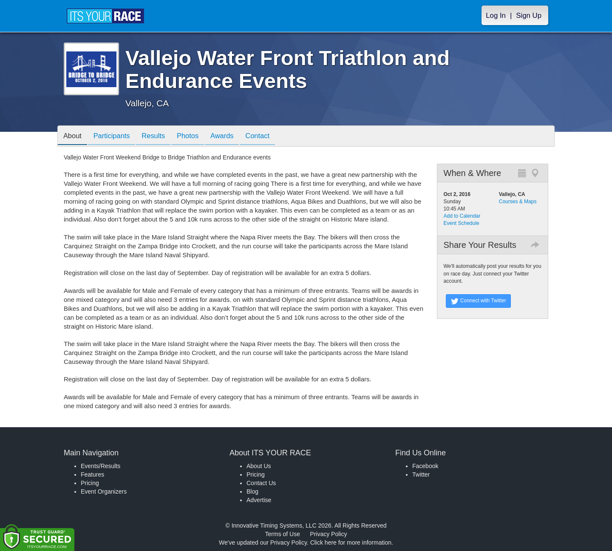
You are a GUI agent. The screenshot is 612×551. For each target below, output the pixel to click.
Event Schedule (461, 223)
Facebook (425, 466)
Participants (115, 137)
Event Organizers (104, 491)
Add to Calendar (462, 216)
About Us (258, 466)
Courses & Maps (518, 201)
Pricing (90, 483)
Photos (196, 137)
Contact (270, 137)
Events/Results (100, 466)
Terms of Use (282, 534)
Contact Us (261, 483)
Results (159, 137)
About (73, 137)
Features (92, 474)
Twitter (421, 474)
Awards (232, 137)
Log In (496, 15)
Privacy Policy (328, 534)
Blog (252, 491)
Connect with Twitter (478, 301)
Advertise (258, 500)
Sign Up (528, 15)
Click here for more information (350, 542)
